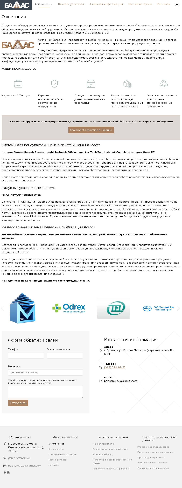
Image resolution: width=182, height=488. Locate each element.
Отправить (18, 403)
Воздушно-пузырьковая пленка (110, 449)
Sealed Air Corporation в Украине (91, 129)
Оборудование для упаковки (153, 468)
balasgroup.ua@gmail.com (25, 465)
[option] (24, 308)
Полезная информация (106, 4)
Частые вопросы (140, 4)
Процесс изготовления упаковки (155, 452)
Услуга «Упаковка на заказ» (152, 462)
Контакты (164, 4)
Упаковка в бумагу (103, 454)
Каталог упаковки (71, 4)
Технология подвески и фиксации (111, 468)
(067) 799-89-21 (114, 367)
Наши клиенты (56, 449)
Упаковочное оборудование (153, 447)
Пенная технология (103, 443)
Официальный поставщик (62, 454)
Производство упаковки (150, 457)
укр (177, 4)
